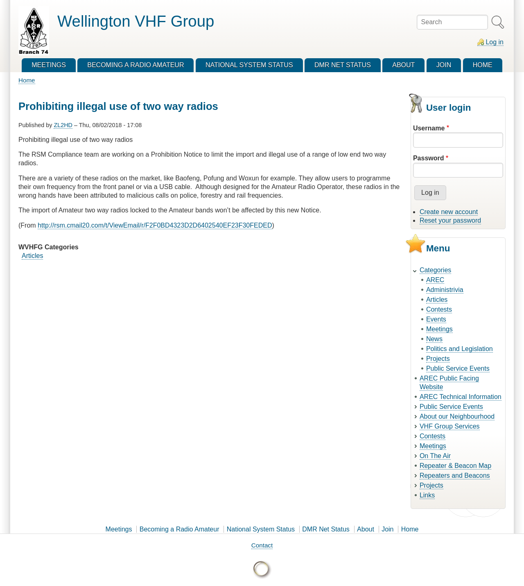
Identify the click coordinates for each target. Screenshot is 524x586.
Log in (495, 42)
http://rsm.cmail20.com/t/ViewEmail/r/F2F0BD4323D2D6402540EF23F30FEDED (155, 225)
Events (436, 319)
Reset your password (450, 220)
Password (428, 158)
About (365, 529)
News (434, 338)
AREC (435, 279)
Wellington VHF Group (135, 21)
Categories (435, 270)
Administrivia (444, 289)
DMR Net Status (326, 529)
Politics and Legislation (459, 348)
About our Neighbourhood (457, 416)
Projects (438, 358)
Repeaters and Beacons (455, 475)
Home (26, 80)
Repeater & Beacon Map (455, 465)
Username (429, 128)
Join (387, 529)
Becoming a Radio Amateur (179, 529)
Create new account (449, 211)
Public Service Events (458, 368)
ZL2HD (63, 125)
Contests (439, 309)
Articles (32, 255)
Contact (262, 545)
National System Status (261, 529)
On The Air (435, 455)
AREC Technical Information (460, 396)
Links (427, 495)
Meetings (439, 329)
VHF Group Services (450, 426)
